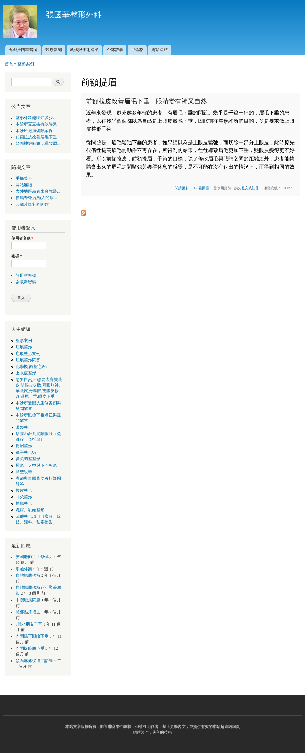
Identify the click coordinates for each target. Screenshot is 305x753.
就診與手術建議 (84, 49)
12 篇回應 (201, 188)
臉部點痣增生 (28, 612)
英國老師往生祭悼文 (34, 557)
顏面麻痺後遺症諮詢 (34, 661)
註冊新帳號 (26, 275)
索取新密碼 (26, 282)
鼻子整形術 (26, 452)
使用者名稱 (22, 238)
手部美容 (24, 178)
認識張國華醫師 (23, 49)
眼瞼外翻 (24, 569)
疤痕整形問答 (28, 360)
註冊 (255, 188)
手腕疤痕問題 (28, 600)
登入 (244, 188)
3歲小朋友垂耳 (29, 624)
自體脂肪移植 (28, 575)
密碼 (16, 256)
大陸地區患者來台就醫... (38, 191)
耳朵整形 (24, 497)
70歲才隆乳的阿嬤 (32, 204)
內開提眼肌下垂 (30, 648)
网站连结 (24, 185)
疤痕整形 (24, 347)
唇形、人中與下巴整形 (36, 465)
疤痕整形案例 (28, 353)
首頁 (9, 63)
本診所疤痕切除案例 (34, 131)
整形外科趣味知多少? (35, 118)
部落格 (137, 49)
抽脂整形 (24, 503)
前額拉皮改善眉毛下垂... (38, 137)
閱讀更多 (182, 188)
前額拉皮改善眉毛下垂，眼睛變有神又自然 (146, 101)
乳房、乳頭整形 (30, 510)
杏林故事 (115, 49)
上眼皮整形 (26, 373)
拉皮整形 (24, 490)
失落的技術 (162, 732)
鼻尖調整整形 (28, 459)
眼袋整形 (24, 427)
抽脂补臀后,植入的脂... (36, 198)
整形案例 (25, 63)
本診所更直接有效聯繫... (38, 124)
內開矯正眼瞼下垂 (32, 636)
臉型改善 (24, 472)
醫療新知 (53, 49)
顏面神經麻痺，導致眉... (38, 143)
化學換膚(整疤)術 (31, 366)
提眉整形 (24, 446)
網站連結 (159, 49)
